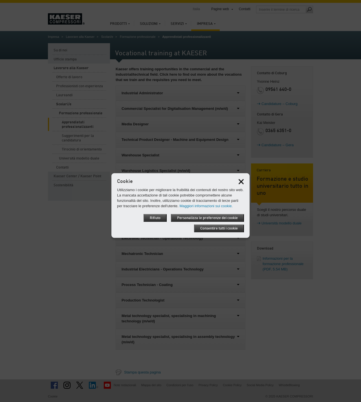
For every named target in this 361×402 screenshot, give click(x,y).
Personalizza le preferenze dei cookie (207, 218)
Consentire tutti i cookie (219, 228)
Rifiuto (155, 218)
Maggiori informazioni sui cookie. (206, 206)
